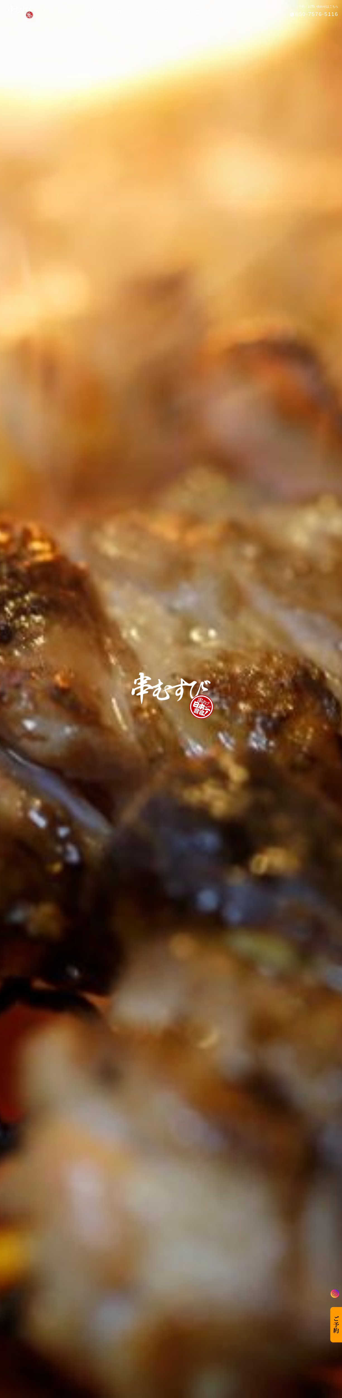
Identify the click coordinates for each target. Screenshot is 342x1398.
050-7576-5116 (316, 14)
